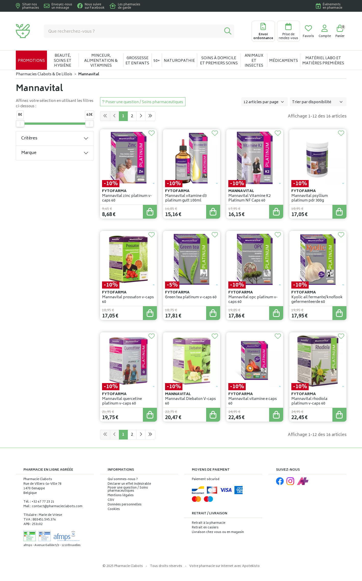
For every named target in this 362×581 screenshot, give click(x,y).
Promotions (31, 61)
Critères (29, 138)
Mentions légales (121, 495)
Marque (28, 153)
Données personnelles (125, 504)
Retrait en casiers (205, 527)
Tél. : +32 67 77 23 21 (38, 502)
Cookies (114, 509)
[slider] (20, 123)
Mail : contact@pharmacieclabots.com (52, 506)
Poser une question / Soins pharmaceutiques (128, 490)
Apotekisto (224, 566)
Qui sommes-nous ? (123, 479)
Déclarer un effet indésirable (129, 484)
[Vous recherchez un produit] (133, 31)
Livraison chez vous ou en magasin (218, 532)
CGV (111, 500)
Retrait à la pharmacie (208, 523)
